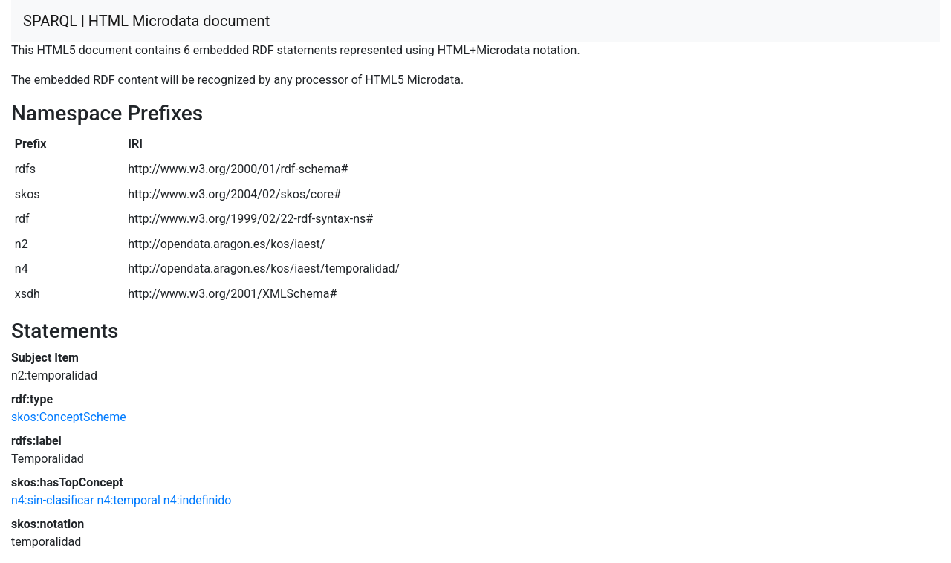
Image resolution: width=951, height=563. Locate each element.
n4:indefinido (197, 500)
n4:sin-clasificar (52, 500)
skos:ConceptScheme (68, 417)
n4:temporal (128, 500)
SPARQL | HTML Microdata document (146, 21)
